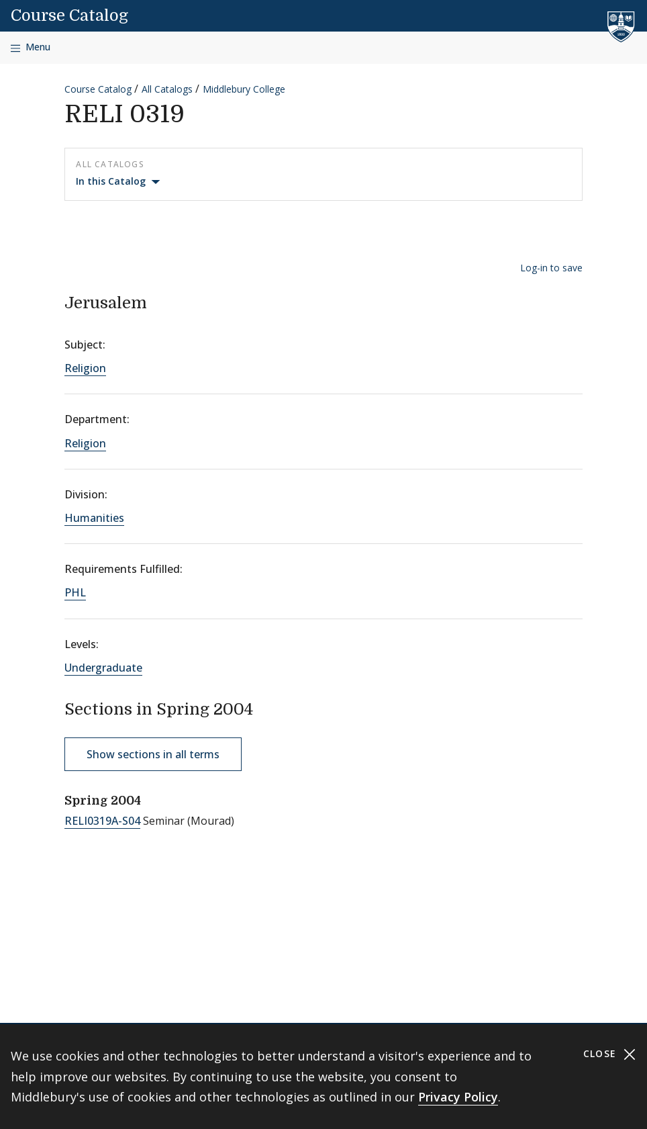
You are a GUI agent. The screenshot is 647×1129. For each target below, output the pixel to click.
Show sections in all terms (153, 754)
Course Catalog (69, 15)
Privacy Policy (458, 1097)
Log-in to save (551, 267)
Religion (85, 368)
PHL (75, 592)
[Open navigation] (30, 47)
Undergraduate (103, 667)
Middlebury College (244, 89)
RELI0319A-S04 (102, 820)
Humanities (94, 517)
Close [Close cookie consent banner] (609, 1054)
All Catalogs (167, 89)
